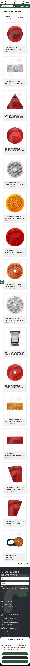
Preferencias (15, 658)
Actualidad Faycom (9, 636)
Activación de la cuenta (10, 618)
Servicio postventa (8, 624)
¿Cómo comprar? (8, 620)
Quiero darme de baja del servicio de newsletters (12, 591)
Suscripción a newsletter (10, 573)
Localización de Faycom (10, 609)
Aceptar (15, 654)
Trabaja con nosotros (9, 634)
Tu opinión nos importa (10, 606)
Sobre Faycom (7, 604)
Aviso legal (6, 611)
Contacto (6, 631)
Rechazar (15, 661)
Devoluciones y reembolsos (11, 622)
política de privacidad (16, 588)
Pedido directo (24, 6)
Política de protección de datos (10, 649)
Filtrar (2, 282)
